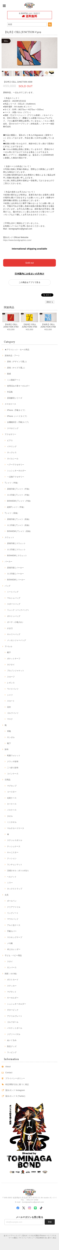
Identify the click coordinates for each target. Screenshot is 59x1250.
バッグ (7, 586)
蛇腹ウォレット (13, 755)
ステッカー (12, 986)
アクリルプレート (14, 1016)
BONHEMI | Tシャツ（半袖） (19, 501)
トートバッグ (12, 592)
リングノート (12, 913)
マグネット (12, 992)
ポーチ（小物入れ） (15, 622)
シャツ (10, 695)
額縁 (9, 374)
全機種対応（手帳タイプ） (18, 422)
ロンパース (12, 967)
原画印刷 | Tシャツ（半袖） (19, 489)
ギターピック (12, 1010)
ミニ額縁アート (13, 380)
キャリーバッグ (13, 634)
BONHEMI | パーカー (16, 580)
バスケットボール (14, 1028)
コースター (12, 792)
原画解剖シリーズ (14, 398)
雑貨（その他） (11, 974)
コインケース (12, 774)
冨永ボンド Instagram (15, 1090)
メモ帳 (10, 943)
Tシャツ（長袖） (12, 513)
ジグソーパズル (13, 1034)
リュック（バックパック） (18, 610)
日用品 (7, 780)
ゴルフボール (12, 1022)
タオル (10, 816)
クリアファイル (13, 907)
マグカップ (12, 786)
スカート (11, 701)
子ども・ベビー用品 (13, 955)
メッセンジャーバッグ (16, 640)
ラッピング (12, 1052)
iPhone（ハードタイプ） (17, 416)
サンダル (11, 737)
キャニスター (12, 852)
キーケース (12, 804)
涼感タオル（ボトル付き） (18, 870)
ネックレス (12, 452)
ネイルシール (12, 459)
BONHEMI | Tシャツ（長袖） (19, 531)
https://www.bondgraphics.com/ (17, 240)
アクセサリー (10, 434)
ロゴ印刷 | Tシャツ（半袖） (19, 495)
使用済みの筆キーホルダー (18, 386)
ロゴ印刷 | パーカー (15, 574)
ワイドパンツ (12, 689)
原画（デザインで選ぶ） (17, 361)
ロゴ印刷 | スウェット (16, 549)
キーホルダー (12, 998)
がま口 (10, 628)
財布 (6, 749)
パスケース (12, 810)
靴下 (9, 743)
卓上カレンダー (13, 949)
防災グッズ (12, 1046)
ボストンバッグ (13, 616)
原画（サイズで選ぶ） (16, 368)
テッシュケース (13, 846)
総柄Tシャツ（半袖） (16, 507)
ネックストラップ (14, 889)
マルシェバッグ (13, 598)
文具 (6, 895)
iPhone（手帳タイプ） (16, 410)
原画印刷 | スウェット (16, 543)
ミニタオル (12, 822)
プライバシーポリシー (15, 1078)
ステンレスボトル (14, 840)
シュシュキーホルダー (16, 471)
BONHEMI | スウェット (17, 555)
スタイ (10, 961)
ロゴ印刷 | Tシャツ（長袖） (19, 525)
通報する (49, 302)
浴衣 (9, 707)
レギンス (11, 683)
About (8, 1066)
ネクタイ (11, 665)
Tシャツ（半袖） (12, 483)
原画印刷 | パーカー (15, 568)
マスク (10, 719)
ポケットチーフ (13, 659)
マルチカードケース (15, 828)
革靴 (9, 731)
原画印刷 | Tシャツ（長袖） (19, 519)
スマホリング (12, 428)
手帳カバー (12, 931)
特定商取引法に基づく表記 (17, 1084)
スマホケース (10, 404)
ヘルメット (12, 877)
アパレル (8, 646)
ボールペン (12, 901)
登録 (50, 1222)
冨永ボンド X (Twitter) (15, 1096)
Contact (8, 1072)
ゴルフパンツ (12, 713)
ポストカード (12, 980)
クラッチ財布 (12, 761)
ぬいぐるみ (12, 1040)
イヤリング (12, 446)
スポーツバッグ (13, 604)
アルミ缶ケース (13, 925)
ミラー (10, 883)
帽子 (9, 652)
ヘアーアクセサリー (15, 465)
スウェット (9, 537)
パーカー (8, 561)
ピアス (10, 440)
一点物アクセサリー (15, 477)
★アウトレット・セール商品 (17, 349)
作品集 (10, 392)
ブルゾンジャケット (15, 671)
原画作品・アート (12, 355)
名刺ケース (12, 798)
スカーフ (11, 677)
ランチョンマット (14, 864)
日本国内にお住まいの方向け (29, 273)
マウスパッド (12, 919)
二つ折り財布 (12, 768)
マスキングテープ (14, 937)
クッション (12, 858)
